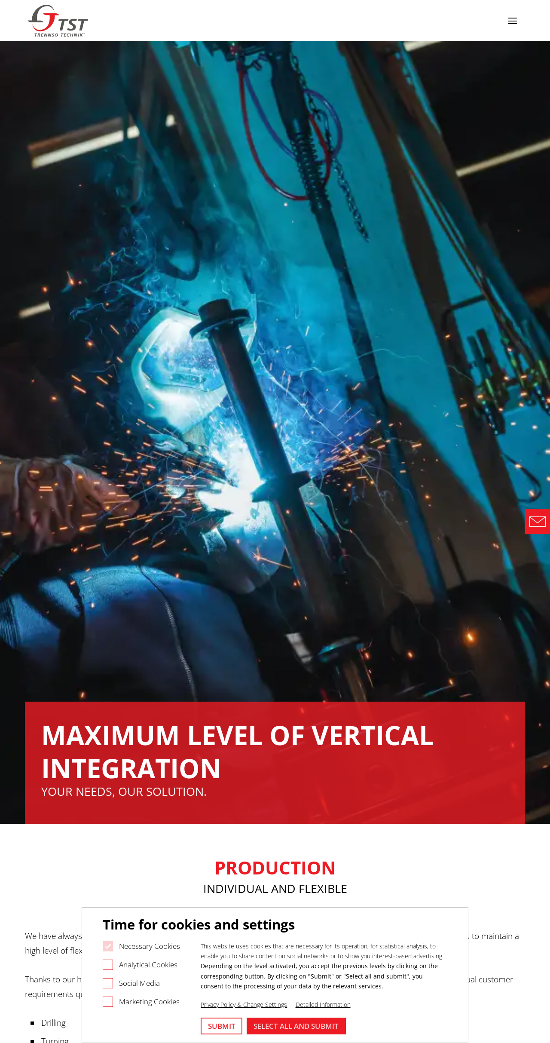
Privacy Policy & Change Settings (244, 1004)
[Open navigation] (512, 20)
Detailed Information (323, 1004)
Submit (221, 1026)
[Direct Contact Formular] (537, 521)
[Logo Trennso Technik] (59, 20)
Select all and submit (296, 1026)
